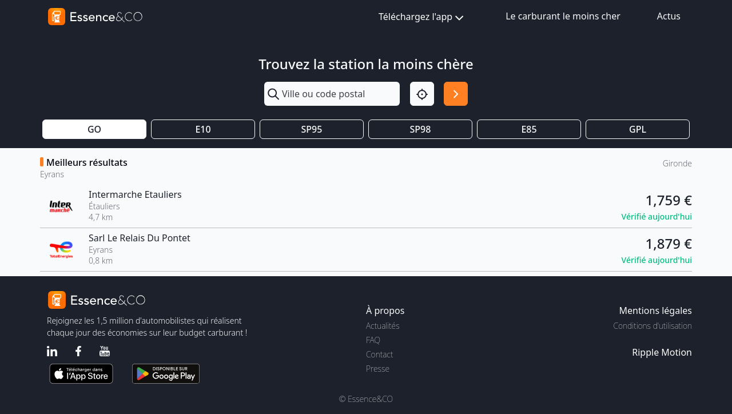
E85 (528, 129)
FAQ (373, 340)
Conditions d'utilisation (652, 325)
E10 (202, 129)
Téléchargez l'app (422, 17)
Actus (669, 16)
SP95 (312, 129)
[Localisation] (422, 94)
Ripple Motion (662, 352)
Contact (379, 354)
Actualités (383, 325)
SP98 (420, 129)
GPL (637, 129)
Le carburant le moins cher (563, 16)
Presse (377, 368)
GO (94, 129)
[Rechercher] (456, 94)
